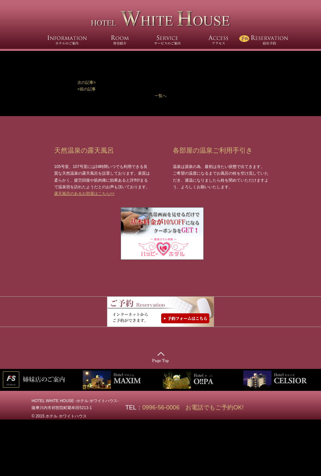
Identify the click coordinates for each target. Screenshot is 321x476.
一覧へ (160, 95)
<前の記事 (86, 89)
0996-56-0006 (163, 407)
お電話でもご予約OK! (214, 407)
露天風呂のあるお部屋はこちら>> (84, 193)
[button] (160, 82)
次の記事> (86, 82)
